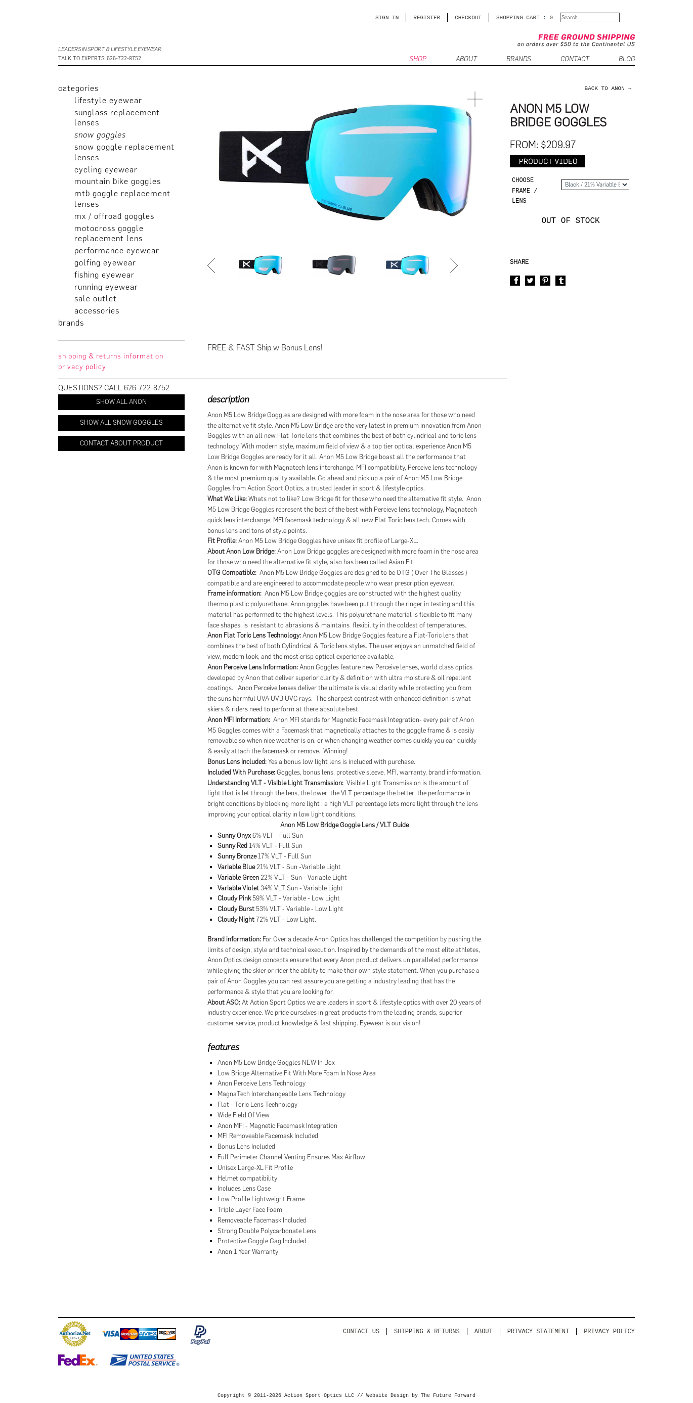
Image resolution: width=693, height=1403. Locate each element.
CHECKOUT (468, 17)
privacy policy (82, 367)
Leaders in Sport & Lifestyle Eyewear (109, 49)
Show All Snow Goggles (121, 422)
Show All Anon (121, 401)
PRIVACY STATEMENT (538, 1331)
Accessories (96, 310)
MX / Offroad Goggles (114, 216)
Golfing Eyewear (105, 262)
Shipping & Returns (427, 1331)
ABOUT (466, 59)
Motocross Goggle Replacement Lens (109, 233)
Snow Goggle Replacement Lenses (124, 152)
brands (71, 323)
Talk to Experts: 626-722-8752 (99, 58)
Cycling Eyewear (106, 169)
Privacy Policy (609, 1331)
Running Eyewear (106, 287)
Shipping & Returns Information (110, 356)
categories (78, 88)
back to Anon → (608, 88)
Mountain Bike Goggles (117, 181)
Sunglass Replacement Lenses (117, 118)
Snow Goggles (100, 135)
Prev (212, 265)
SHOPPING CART (518, 17)
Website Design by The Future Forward (420, 1395)
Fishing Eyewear (104, 275)
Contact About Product (121, 443)
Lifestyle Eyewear (108, 100)
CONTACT (574, 59)
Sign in (387, 17)
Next (455, 265)
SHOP (417, 59)
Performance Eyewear (116, 250)
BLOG (627, 59)
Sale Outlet (95, 298)
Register (426, 17)
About (483, 1331)
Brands (518, 59)
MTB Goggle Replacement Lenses (122, 199)
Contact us (361, 1331)
